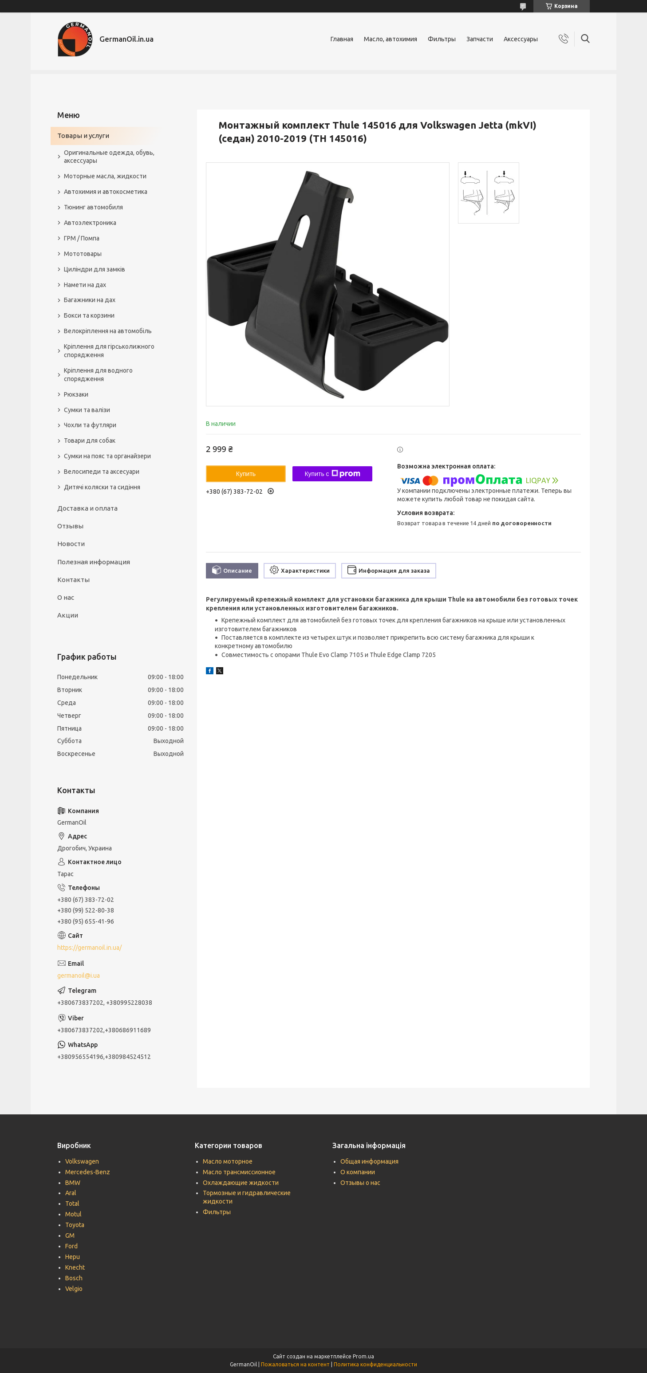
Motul (73, 1214)
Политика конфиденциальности (375, 1364)
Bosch (74, 1278)
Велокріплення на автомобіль (108, 330)
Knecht (75, 1267)
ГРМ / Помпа (81, 238)
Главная (342, 39)
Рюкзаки (76, 394)
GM (70, 1235)
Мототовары (83, 253)
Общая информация (369, 1161)
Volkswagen (82, 1161)
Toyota (74, 1224)
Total (72, 1203)
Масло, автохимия (390, 39)
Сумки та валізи (87, 409)
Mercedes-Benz (87, 1172)
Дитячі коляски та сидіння (102, 487)
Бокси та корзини (89, 315)
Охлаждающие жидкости (241, 1182)
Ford (71, 1246)
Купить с (332, 474)
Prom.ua (363, 1356)
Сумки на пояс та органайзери (107, 456)
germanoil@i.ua (78, 975)
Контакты (73, 579)
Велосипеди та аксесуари (101, 471)
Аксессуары (521, 39)
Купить (246, 473)
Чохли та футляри (90, 425)
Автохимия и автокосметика (105, 191)
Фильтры (442, 39)
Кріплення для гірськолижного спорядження (109, 350)
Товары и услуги (83, 135)
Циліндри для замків (94, 269)
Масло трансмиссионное (239, 1172)
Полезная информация (93, 562)
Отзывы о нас (360, 1182)
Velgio (74, 1288)
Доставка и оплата (87, 508)
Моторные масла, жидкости (105, 176)
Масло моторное (227, 1161)
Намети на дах (85, 284)
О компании (357, 1172)
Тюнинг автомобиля (93, 207)
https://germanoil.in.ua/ (89, 947)
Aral (70, 1192)
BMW (72, 1182)
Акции (67, 615)
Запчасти (479, 39)
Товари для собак (89, 440)
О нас (65, 597)
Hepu (72, 1256)
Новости (71, 543)
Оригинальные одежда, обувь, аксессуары (109, 157)
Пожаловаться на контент (295, 1364)
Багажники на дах (89, 299)
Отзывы (70, 526)
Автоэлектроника (90, 222)
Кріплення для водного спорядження (98, 374)
